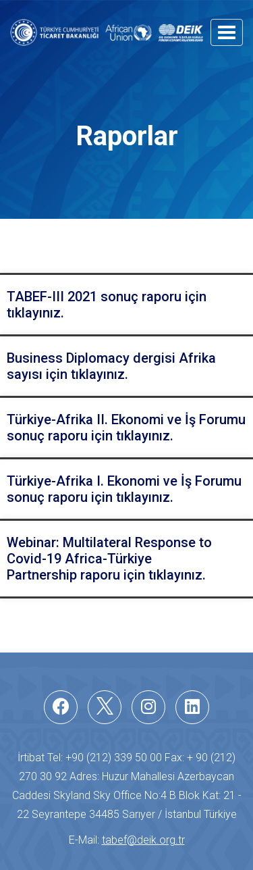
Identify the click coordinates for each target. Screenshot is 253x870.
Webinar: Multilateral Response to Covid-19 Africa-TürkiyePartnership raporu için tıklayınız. (109, 558)
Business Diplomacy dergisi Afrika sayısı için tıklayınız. (111, 366)
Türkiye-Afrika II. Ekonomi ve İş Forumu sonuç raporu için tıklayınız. (126, 427)
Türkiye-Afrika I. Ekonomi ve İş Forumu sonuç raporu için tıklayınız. (124, 489)
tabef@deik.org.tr (143, 840)
